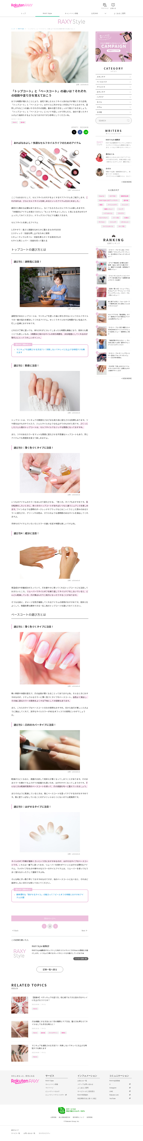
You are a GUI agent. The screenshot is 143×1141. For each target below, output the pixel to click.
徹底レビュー (108, 209)
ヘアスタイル (108, 213)
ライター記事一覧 (81, 959)
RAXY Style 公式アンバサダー (108, 200)
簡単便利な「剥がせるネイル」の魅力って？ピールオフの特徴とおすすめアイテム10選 (50, 896)
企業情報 (53, 1117)
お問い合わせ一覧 (29, 1133)
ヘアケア (100, 97)
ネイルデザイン (53, 1033)
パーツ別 (116, 218)
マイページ (49, 1088)
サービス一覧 (15, 1133)
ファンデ (113, 222)
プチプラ (121, 213)
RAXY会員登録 (114, 1081)
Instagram (112, 1088)
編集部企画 (124, 196)
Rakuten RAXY (22, 5)
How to (14, 122)
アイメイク (101, 87)
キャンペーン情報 (71, 13)
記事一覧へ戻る (50, 969)
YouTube (112, 1098)
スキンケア (101, 77)
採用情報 (89, 1117)
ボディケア (101, 92)
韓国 (101, 205)
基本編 (22, 122)
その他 (99, 112)
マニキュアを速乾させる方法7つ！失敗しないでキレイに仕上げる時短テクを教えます (50, 351)
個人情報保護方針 (64, 1117)
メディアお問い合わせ (85, 1084)
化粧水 (126, 218)
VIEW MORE (126, 182)
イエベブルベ (103, 218)
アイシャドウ (112, 205)
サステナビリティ (44, 1133)
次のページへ (50, 918)
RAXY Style (47, 13)
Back (15, 930)
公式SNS (94, 13)
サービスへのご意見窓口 (86, 1091)
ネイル (19, 119)
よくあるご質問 (119, 13)
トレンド (125, 205)
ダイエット (125, 222)
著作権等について (78, 1117)
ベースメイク (102, 82)
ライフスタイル (108, 226)
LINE (111, 1091)
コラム (99, 107)
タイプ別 (121, 226)
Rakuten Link (114, 1095)
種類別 (63, 1033)
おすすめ (112, 196)
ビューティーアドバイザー (55, 1095)
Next (84, 930)
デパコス (101, 222)
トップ (23, 13)
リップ (121, 209)
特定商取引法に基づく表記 (87, 1098)
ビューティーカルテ (53, 1091)
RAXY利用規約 (83, 1095)
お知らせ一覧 (82, 1081)
